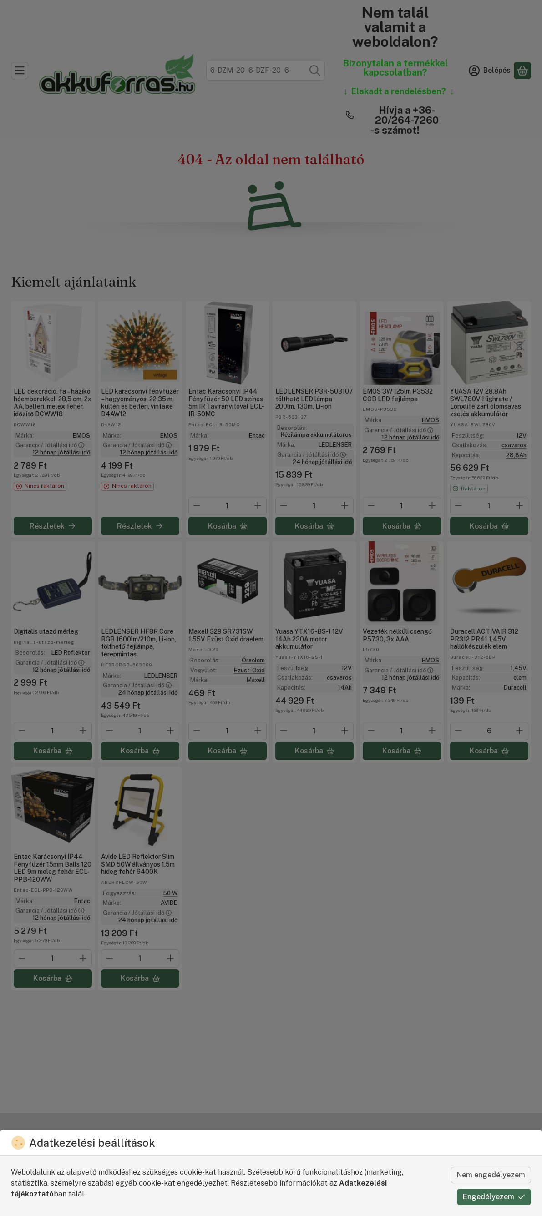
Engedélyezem (494, 1196)
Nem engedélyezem (491, 1175)
